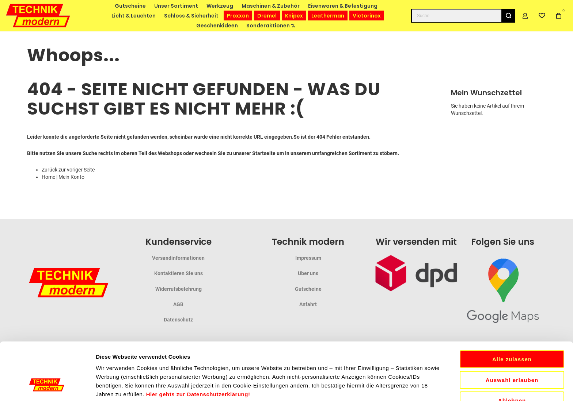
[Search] (508, 16)
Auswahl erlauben (512, 322)
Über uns (308, 273)
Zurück (49, 170)
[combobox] (463, 16)
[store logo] (38, 15)
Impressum (308, 258)
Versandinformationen (178, 258)
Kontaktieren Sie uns (178, 273)
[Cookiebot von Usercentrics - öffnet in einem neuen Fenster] (47, 386)
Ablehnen (512, 343)
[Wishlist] (542, 16)
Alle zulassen (512, 301)
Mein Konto (71, 177)
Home (48, 177)
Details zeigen (388, 386)
